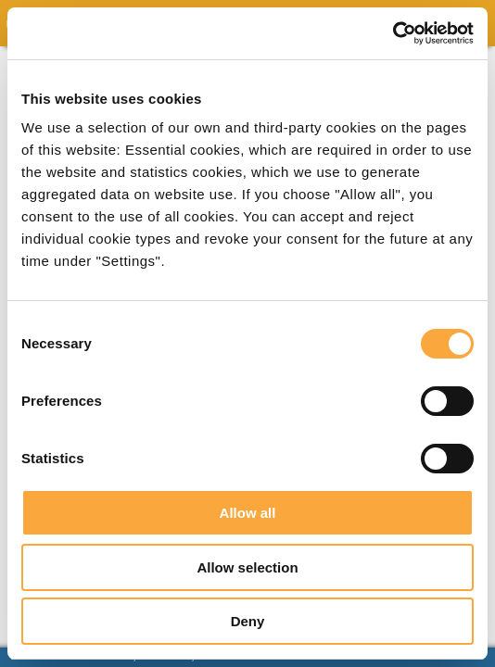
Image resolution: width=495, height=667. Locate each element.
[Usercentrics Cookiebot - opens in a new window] (392, 33)
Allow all (248, 513)
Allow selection (247, 567)
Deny (248, 621)
